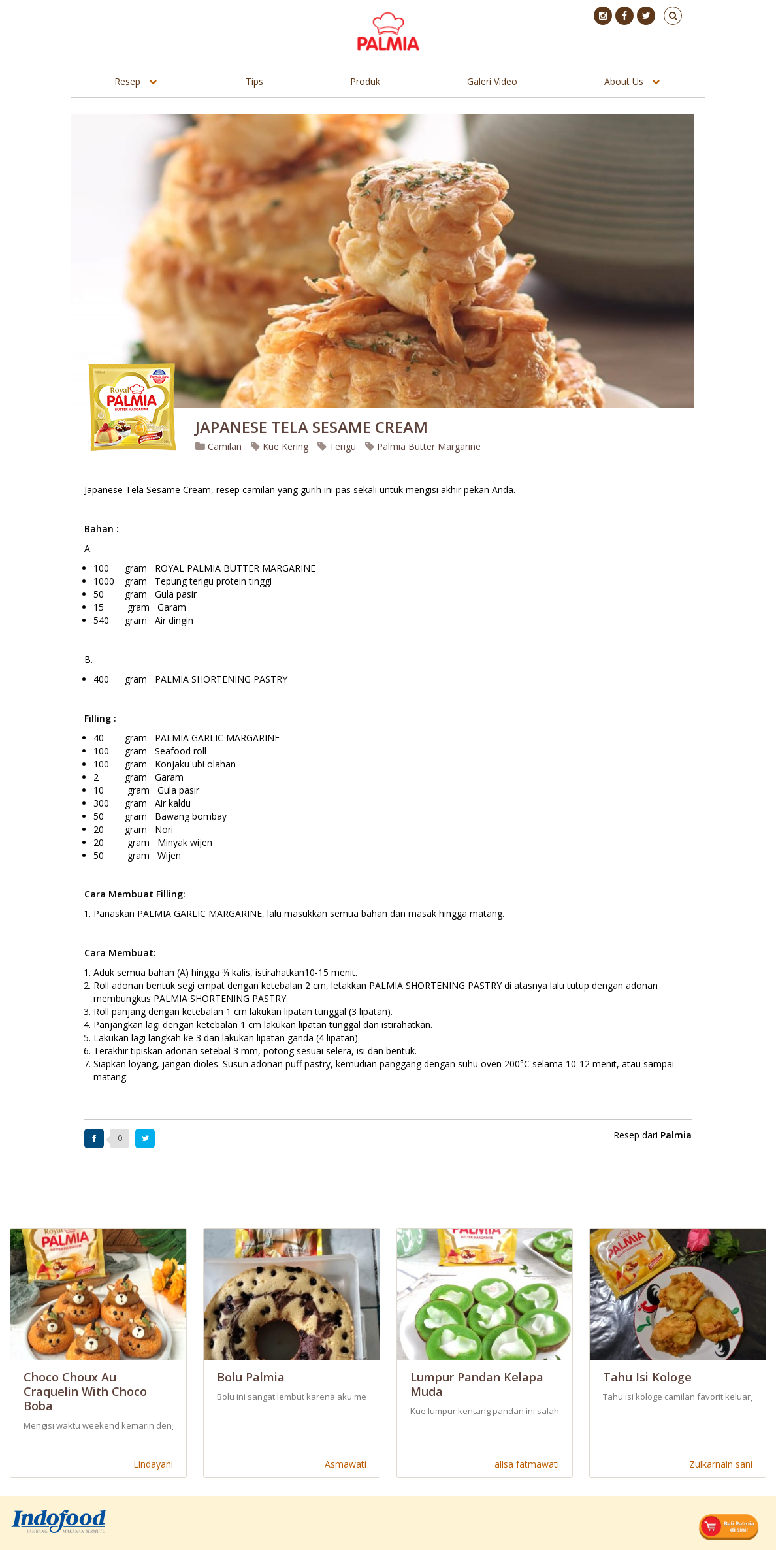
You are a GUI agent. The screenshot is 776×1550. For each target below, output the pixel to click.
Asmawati (345, 1464)
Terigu (336, 446)
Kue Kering (279, 446)
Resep (127, 81)
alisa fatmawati (526, 1464)
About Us (623, 81)
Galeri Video (492, 81)
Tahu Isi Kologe (647, 1377)
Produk (365, 81)
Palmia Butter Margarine (423, 446)
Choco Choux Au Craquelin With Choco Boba (85, 1391)
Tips (254, 81)
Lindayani (153, 1464)
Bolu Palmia (251, 1377)
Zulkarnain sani (720, 1464)
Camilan (218, 446)
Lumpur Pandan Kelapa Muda (476, 1384)
